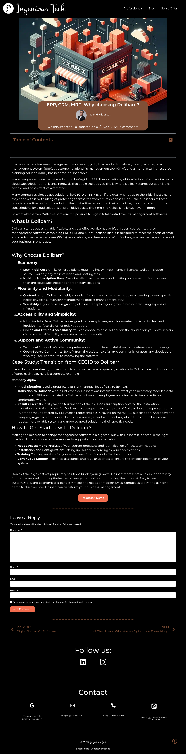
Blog (152, 8)
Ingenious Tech (41, 8)
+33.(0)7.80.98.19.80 (113, 715)
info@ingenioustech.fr (73, 715)
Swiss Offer (169, 8)
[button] (170, 140)
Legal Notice (82, 748)
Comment (16, 530)
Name (14, 567)
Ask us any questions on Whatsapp (154, 718)
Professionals (133, 8)
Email (14, 579)
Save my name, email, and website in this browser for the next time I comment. (53, 602)
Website (14, 590)
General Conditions (100, 748)
